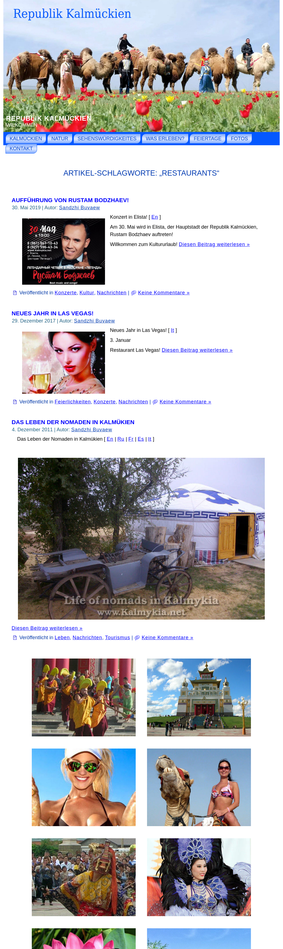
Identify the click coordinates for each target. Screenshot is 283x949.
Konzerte (66, 292)
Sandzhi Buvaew (79, 207)
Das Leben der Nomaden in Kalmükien (73, 422)
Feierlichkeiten (73, 402)
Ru (120, 439)
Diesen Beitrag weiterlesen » (214, 244)
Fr (131, 439)
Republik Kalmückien (49, 118)
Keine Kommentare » (164, 292)
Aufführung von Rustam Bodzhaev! (70, 200)
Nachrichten (112, 292)
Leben (62, 637)
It (172, 330)
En (154, 217)
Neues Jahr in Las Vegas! (52, 313)
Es (141, 439)
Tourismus (117, 637)
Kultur (87, 292)
